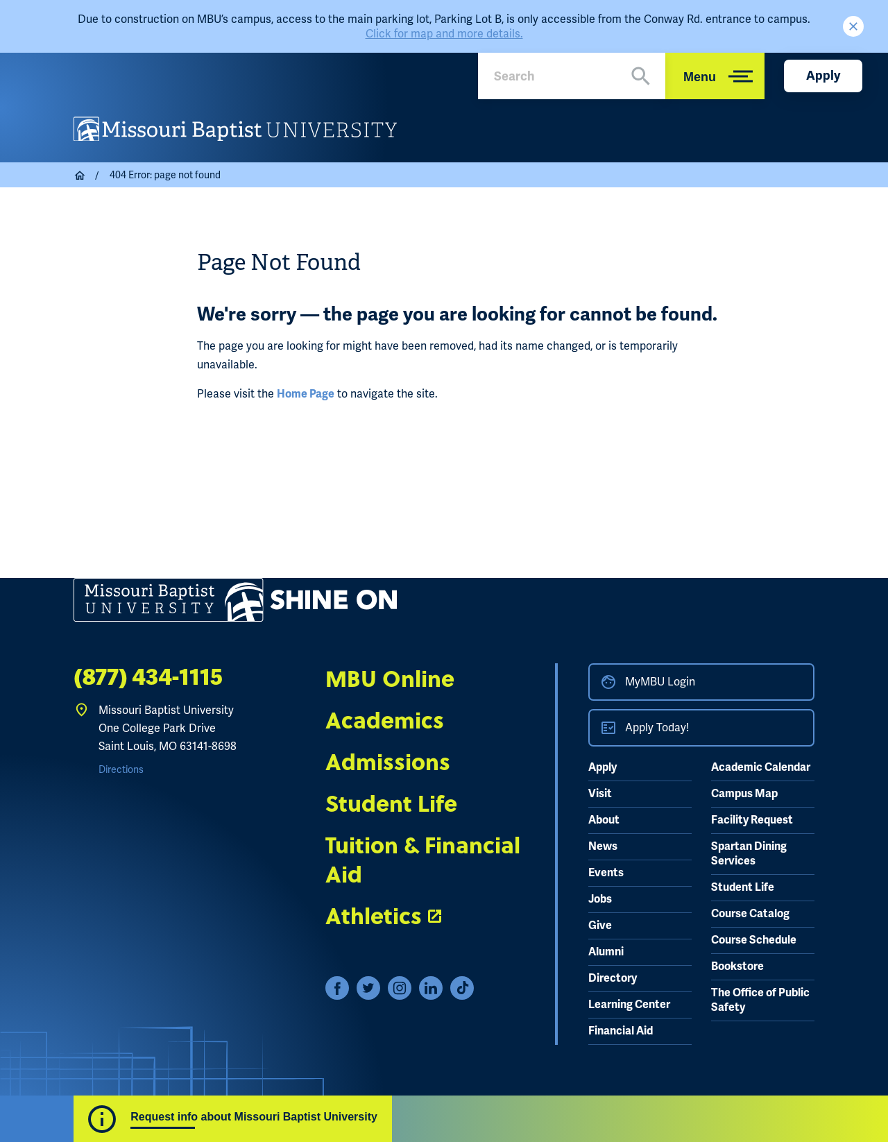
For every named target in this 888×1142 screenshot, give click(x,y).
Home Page (305, 394)
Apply (823, 75)
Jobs (600, 899)
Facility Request (752, 820)
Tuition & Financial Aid (422, 859)
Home (80, 175)
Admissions (387, 761)
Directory (612, 978)
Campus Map (744, 794)
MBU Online (389, 677)
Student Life (391, 802)
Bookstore (737, 966)
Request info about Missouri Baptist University (253, 1117)
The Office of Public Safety (760, 1000)
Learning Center (629, 1005)
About (604, 820)
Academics (384, 719)
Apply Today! (657, 727)
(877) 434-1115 (148, 677)
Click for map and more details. (444, 33)
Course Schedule (753, 940)
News (602, 846)
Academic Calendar (760, 767)
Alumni (606, 952)
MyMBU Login (660, 681)
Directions (121, 769)
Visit (600, 794)
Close (853, 26)
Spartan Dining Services (749, 854)
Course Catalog (750, 914)
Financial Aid (620, 1031)
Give (600, 925)
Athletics (373, 915)
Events (606, 873)
